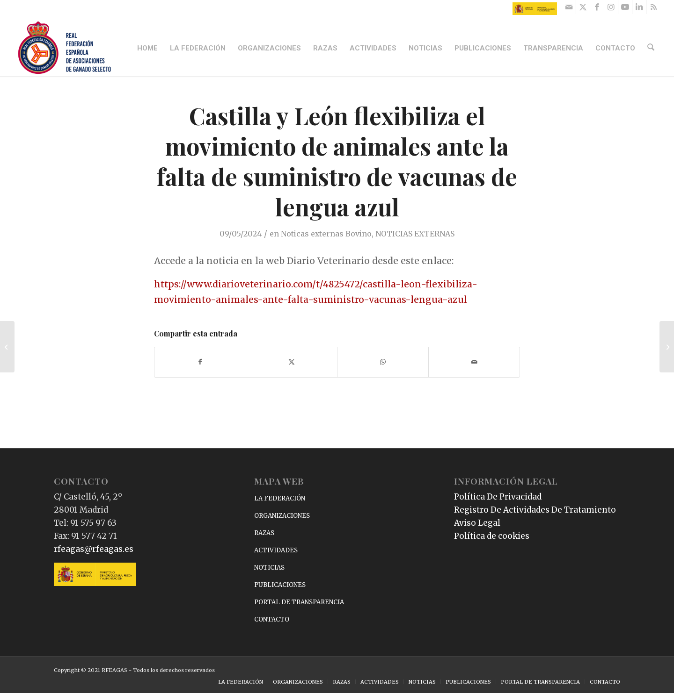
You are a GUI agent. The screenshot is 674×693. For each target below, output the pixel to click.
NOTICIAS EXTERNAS (414, 233)
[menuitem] (148, 48)
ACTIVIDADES (276, 550)
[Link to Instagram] (611, 7)
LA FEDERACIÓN (279, 498)
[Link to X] (583, 7)
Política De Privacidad (498, 497)
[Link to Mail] (569, 7)
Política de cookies (491, 536)
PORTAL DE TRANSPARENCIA (299, 602)
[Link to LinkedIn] (639, 7)
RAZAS (264, 533)
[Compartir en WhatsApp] (382, 362)
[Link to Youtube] (625, 7)
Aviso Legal (477, 523)
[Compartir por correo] (474, 362)
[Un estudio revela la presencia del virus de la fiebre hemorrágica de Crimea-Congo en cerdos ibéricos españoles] (666, 346)
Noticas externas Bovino (326, 233)
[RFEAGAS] (64, 48)
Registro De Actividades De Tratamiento (535, 510)
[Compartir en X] (291, 362)
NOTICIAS (269, 568)
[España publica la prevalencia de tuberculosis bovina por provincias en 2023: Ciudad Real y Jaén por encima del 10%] (7, 346)
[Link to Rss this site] (653, 7)
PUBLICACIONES (280, 585)
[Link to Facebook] (597, 7)
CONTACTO (271, 619)
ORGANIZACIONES (282, 516)
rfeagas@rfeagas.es (93, 549)
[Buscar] (651, 48)
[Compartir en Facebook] (200, 362)
